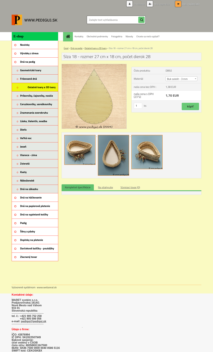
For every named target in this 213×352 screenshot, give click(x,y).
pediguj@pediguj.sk (33, 321)
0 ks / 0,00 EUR (190, 4)
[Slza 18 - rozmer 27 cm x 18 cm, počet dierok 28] (94, 65)
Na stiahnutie (105, 187)
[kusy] (138, 106)
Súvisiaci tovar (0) (130, 187)
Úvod (66, 48)
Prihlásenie (139, 4)
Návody (129, 36)
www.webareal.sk (47, 287)
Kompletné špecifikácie (78, 187)
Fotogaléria (116, 36)
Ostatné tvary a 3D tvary (96, 48)
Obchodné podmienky (97, 36)
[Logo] (34, 19)
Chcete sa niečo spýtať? (147, 36)
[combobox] (181, 78)
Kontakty (79, 36)
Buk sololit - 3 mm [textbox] (177, 79)
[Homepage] (69, 36)
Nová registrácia (162, 4)
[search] (141, 20)
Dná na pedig (76, 48)
